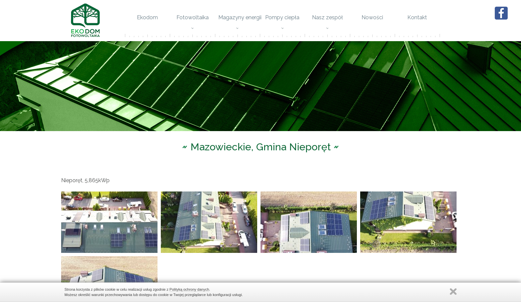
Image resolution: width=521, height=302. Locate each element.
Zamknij (453, 291)
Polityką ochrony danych (189, 289)
